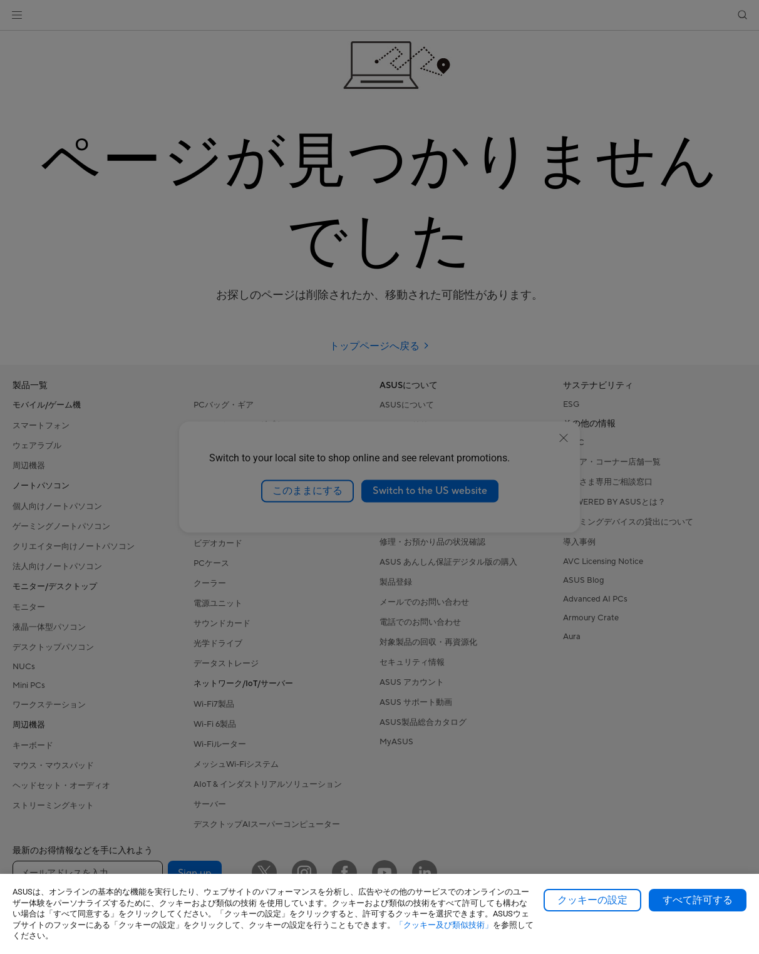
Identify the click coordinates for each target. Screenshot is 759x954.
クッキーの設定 (592, 900)
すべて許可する (698, 900)
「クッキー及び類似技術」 (444, 925)
